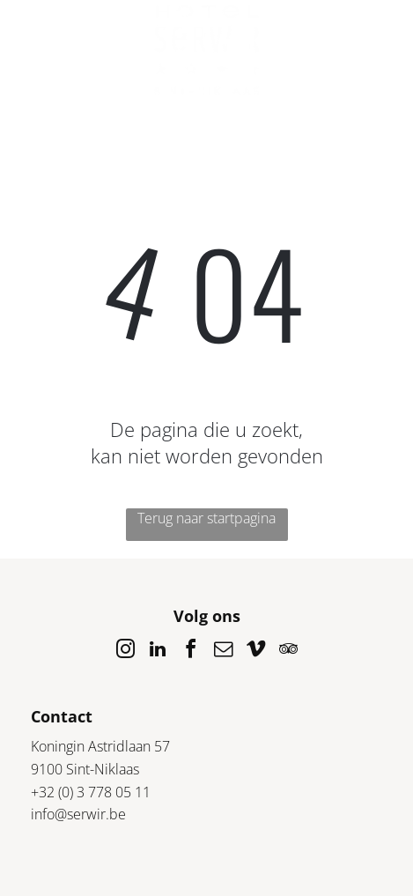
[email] (223, 651)
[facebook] (190, 651)
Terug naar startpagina (206, 518)
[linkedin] (158, 651)
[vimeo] (255, 651)
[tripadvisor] (288, 651)
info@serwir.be (78, 814)
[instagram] (125, 651)
